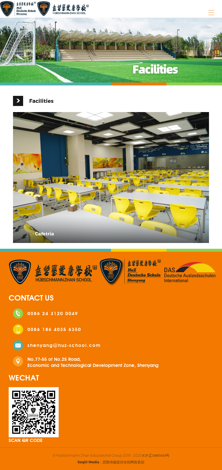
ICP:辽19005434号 (155, 455)
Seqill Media (88, 462)
